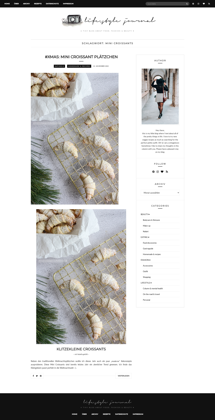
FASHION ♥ (146, 260)
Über (16, 4)
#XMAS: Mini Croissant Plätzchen (81, 57)
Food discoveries (150, 243)
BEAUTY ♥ (145, 214)
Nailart (145, 231)
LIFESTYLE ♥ (146, 283)
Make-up (146, 226)
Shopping (147, 277)
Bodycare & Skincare (151, 220)
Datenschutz (52, 4)
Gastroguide (148, 248)
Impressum (68, 4)
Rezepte (38, 4)
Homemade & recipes (79, 66)
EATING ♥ (59, 66)
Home (7, 4)
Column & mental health (153, 288)
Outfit (145, 271)
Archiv (26, 4)
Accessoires (148, 265)
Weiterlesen (123, 376)
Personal (146, 300)
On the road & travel (151, 294)
